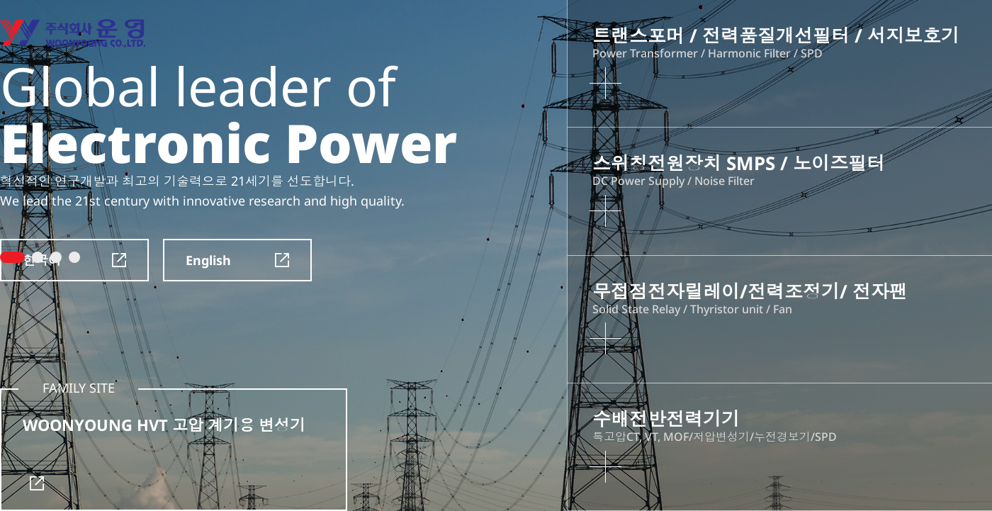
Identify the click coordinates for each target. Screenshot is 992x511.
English (237, 260)
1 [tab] (12, 257)
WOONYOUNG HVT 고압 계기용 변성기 (164, 452)
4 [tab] (74, 257)
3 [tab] (56, 257)
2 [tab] (37, 257)
